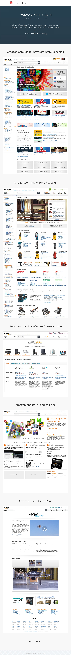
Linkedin (38, 651)
